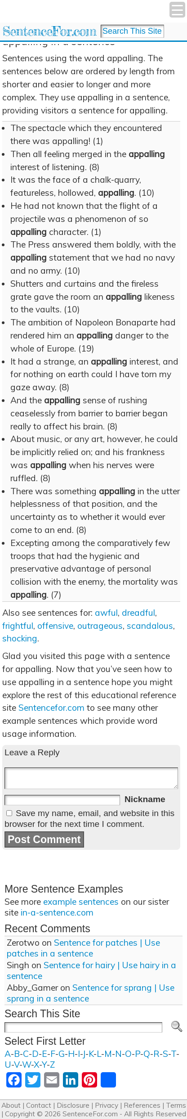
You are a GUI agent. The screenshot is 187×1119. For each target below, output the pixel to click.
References (142, 1105)
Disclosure (73, 1105)
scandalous (150, 625)
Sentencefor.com (51, 707)
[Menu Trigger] (177, 10)
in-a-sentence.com (57, 912)
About (11, 1105)
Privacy (106, 1105)
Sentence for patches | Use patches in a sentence (83, 948)
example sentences (81, 901)
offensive (55, 625)
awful (106, 612)
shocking (19, 638)
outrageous (100, 625)
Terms (176, 1105)
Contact (38, 1105)
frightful (17, 625)
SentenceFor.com (49, 31)
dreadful (138, 612)
